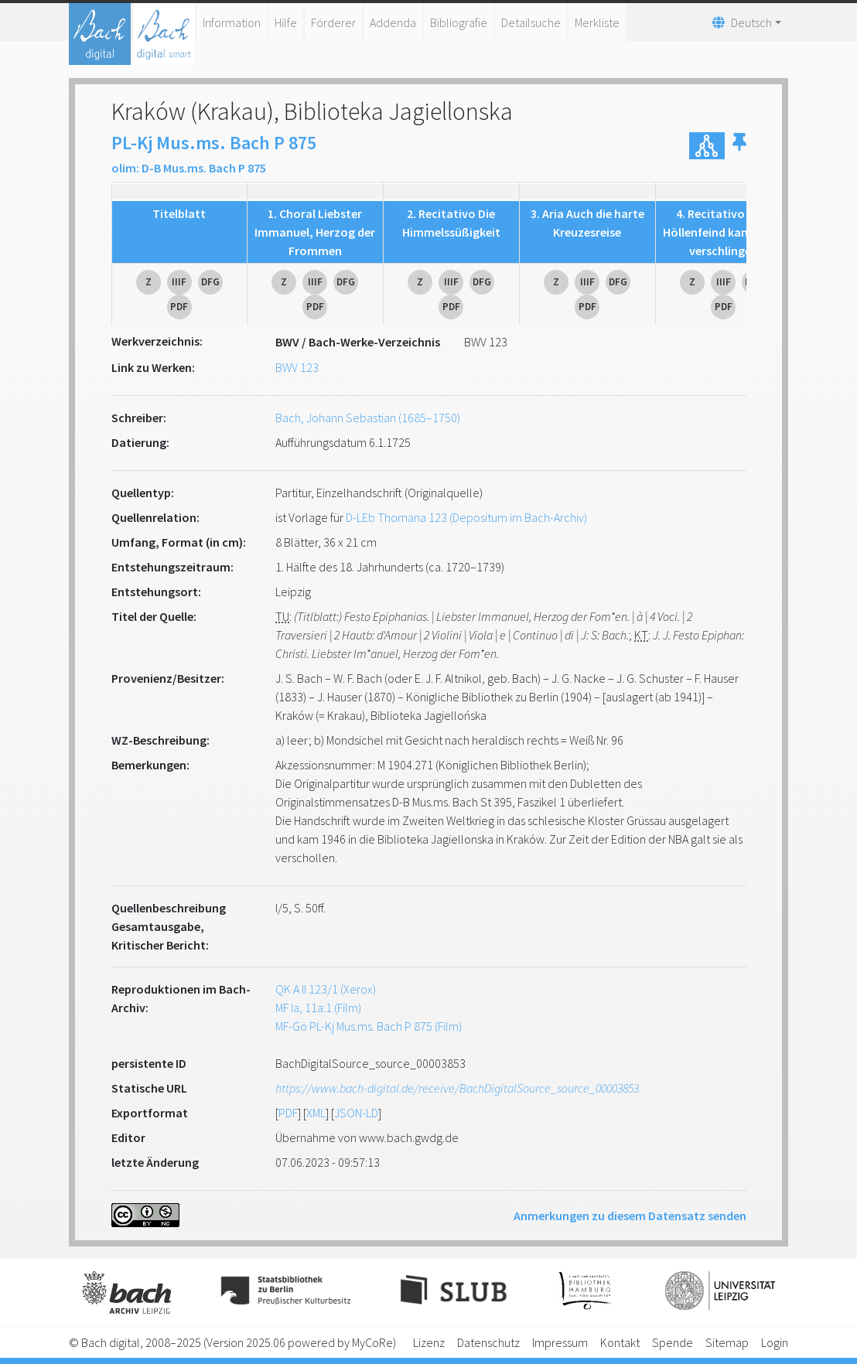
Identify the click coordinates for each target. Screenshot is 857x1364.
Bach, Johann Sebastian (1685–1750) (367, 417)
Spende (672, 1342)
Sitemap (727, 1342)
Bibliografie (458, 22)
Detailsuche (531, 22)
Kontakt (620, 1342)
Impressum (560, 1342)
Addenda (393, 22)
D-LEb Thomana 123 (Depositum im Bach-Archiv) (466, 517)
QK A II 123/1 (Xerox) (325, 989)
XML (316, 1112)
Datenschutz (488, 1342)
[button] (739, 145)
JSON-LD (356, 1112)
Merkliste (597, 22)
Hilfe (286, 22)
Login (774, 1342)
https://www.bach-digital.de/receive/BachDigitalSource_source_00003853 (457, 1088)
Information (232, 22)
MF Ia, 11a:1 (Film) (318, 1007)
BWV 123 (297, 367)
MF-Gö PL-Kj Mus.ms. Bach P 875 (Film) (368, 1026)
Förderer (333, 22)
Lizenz (429, 1342)
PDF (288, 1112)
